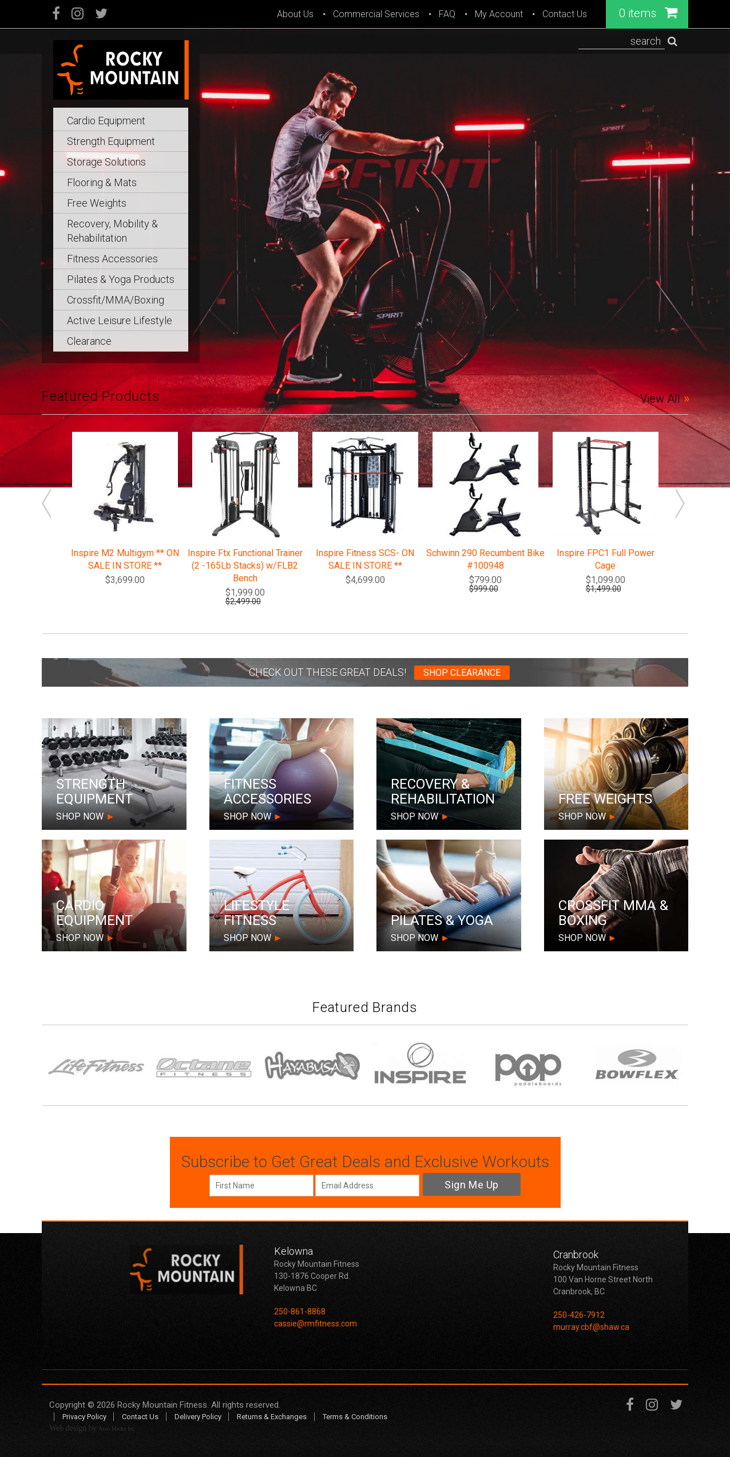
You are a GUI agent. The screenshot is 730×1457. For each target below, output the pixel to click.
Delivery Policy (197, 1416)
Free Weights (96, 203)
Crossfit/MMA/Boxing (115, 300)
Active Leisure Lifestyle (119, 320)
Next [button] (682, 505)
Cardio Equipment (106, 121)
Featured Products (101, 396)
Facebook (56, 14)
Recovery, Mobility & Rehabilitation (112, 231)
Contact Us (564, 14)
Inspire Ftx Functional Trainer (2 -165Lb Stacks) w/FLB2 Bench (245, 566)
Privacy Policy (84, 1416)
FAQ (447, 14)
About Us (295, 14)
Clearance (89, 341)
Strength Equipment (111, 141)
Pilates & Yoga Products (120, 279)
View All (660, 398)
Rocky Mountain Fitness (162, 1405)
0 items (648, 12)
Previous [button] (48, 505)
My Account (499, 14)
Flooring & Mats (102, 182)
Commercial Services (376, 14)
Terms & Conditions (355, 1416)
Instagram (77, 14)
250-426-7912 (579, 1315)
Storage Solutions (106, 162)
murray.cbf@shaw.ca (591, 1327)
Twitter (101, 14)
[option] (365, 243)
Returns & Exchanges (272, 1416)
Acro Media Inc (116, 1429)
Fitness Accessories (112, 259)
